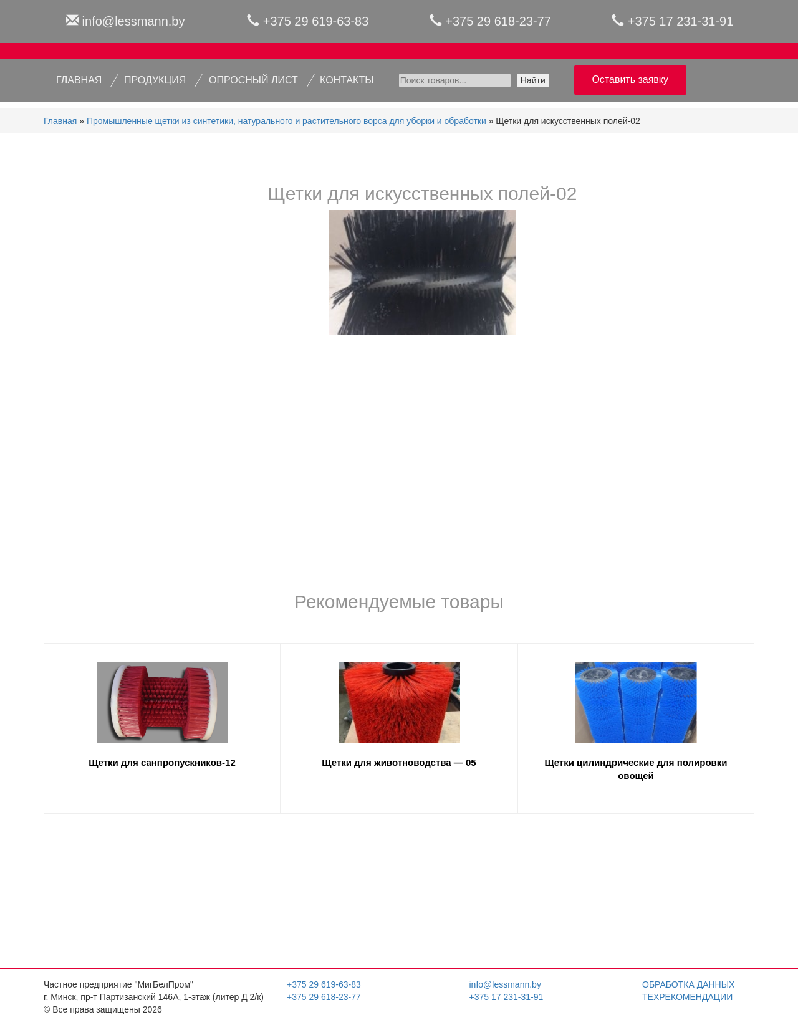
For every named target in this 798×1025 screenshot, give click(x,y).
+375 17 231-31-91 (681, 21)
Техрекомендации (687, 997)
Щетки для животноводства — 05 (399, 762)
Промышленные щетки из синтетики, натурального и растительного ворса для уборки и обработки (286, 121)
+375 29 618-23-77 (498, 21)
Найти (533, 80)
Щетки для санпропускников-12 (162, 762)
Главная (60, 121)
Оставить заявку (630, 79)
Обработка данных (688, 984)
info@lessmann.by (133, 21)
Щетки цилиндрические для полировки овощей (635, 769)
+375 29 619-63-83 (316, 21)
